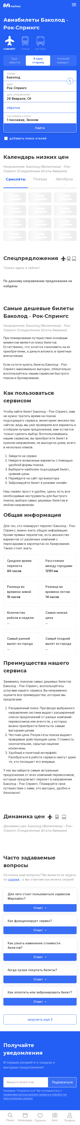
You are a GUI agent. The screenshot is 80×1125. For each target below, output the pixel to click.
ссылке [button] (13, 879)
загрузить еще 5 (40, 1019)
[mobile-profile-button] (70, 1117)
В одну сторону (38, 60)
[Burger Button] (74, 5)
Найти (40, 128)
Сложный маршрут (63, 60)
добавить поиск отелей (25, 138)
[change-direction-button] (70, 81)
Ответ (40, 908)
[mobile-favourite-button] (40, 1117)
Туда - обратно (14, 60)
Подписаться (62, 1082)
